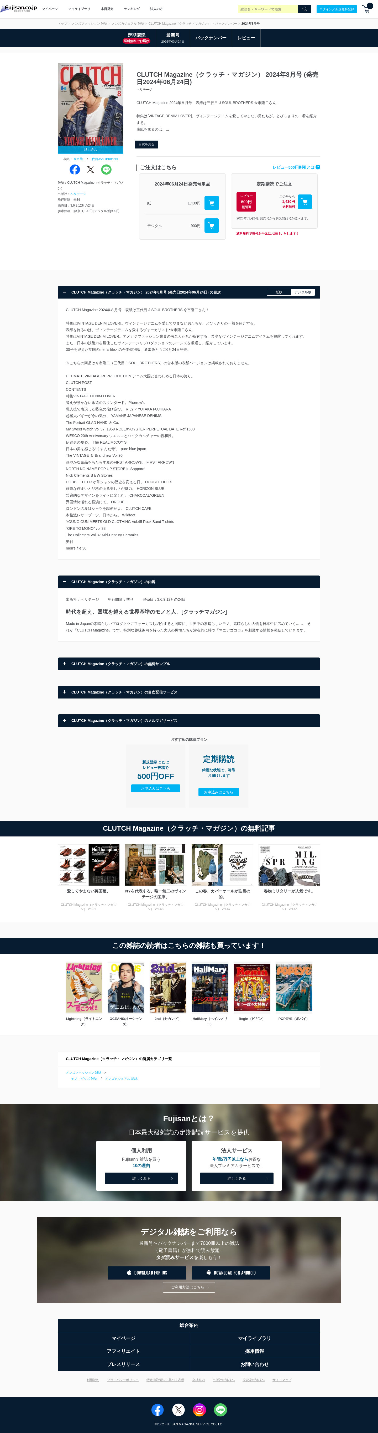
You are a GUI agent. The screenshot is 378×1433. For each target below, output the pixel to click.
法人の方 (156, 9)
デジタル (154, 226)
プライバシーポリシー (123, 1380)
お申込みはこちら (155, 788)
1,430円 (194, 203)
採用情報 (254, 1351)
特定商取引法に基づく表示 (165, 1380)
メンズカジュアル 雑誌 (128, 23)
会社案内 (198, 1380)
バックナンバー (226, 23)
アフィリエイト (123, 1351)
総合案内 (189, 1325)
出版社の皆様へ (224, 1380)
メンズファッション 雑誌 (89, 23)
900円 (196, 226)
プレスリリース (123, 1364)
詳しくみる (153, 1178)
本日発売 (107, 9)
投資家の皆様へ (254, 1380)
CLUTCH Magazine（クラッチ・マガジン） (180, 23)
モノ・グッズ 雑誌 (84, 1079)
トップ (62, 23)
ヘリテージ (78, 194)
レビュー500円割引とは (296, 167)
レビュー (246, 37)
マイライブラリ (79, 9)
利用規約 (93, 1380)
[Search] (304, 9)
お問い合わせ (254, 1364)
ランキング (132, 9)
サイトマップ (281, 1380)
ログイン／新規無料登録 (336, 9)
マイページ (50, 9)
